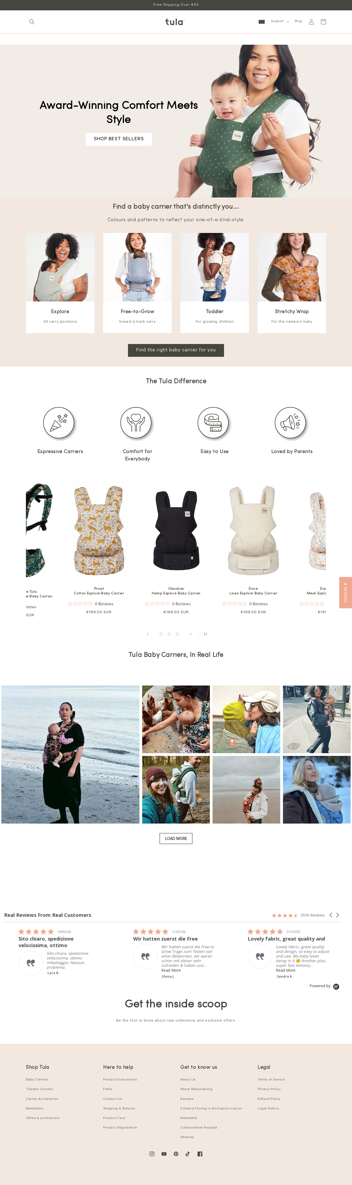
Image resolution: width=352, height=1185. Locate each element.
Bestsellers (34, 1109)
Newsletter (189, 1118)
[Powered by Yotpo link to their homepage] (324, 985)
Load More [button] (176, 838)
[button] (32, 22)
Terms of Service (271, 1080)
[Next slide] (191, 634)
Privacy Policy (269, 1089)
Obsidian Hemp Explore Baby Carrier (176, 591)
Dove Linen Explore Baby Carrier (253, 591)
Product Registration (120, 1128)
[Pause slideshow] (204, 634)
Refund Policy (269, 1099)
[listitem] (166, 948)
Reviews (186, 1099)
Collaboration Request (198, 1128)
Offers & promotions (42, 1118)
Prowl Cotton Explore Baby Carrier (99, 591)
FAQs (107, 1089)
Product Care (114, 1118)
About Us (188, 1080)
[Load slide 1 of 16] (161, 634)
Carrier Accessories (42, 1099)
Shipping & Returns (119, 1109)
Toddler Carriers (39, 1089)
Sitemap (187, 1137)
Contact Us (112, 1099)
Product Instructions (120, 1080)
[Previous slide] (148, 634)
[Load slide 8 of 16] (169, 634)
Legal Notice (268, 1109)
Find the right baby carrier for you (176, 350)
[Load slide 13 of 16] (177, 634)
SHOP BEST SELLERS (119, 139)
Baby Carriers (37, 1080)
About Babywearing (196, 1089)
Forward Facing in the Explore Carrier (211, 1109)
